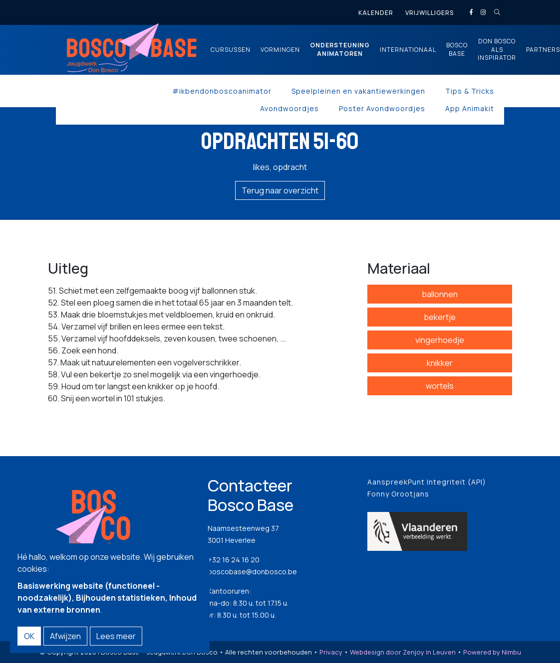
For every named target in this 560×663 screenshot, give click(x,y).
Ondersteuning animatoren (340, 49)
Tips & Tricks (469, 91)
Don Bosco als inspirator (497, 49)
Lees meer (116, 636)
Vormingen (280, 50)
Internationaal (408, 50)
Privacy (330, 652)
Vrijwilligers (429, 12)
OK (29, 636)
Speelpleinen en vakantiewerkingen (358, 91)
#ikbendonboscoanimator (222, 91)
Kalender (375, 12)
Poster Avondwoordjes (382, 108)
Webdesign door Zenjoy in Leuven (403, 652)
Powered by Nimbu (492, 652)
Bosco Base (457, 49)
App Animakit (469, 108)
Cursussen (231, 50)
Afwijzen (65, 636)
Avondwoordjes (289, 108)
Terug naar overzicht (280, 190)
